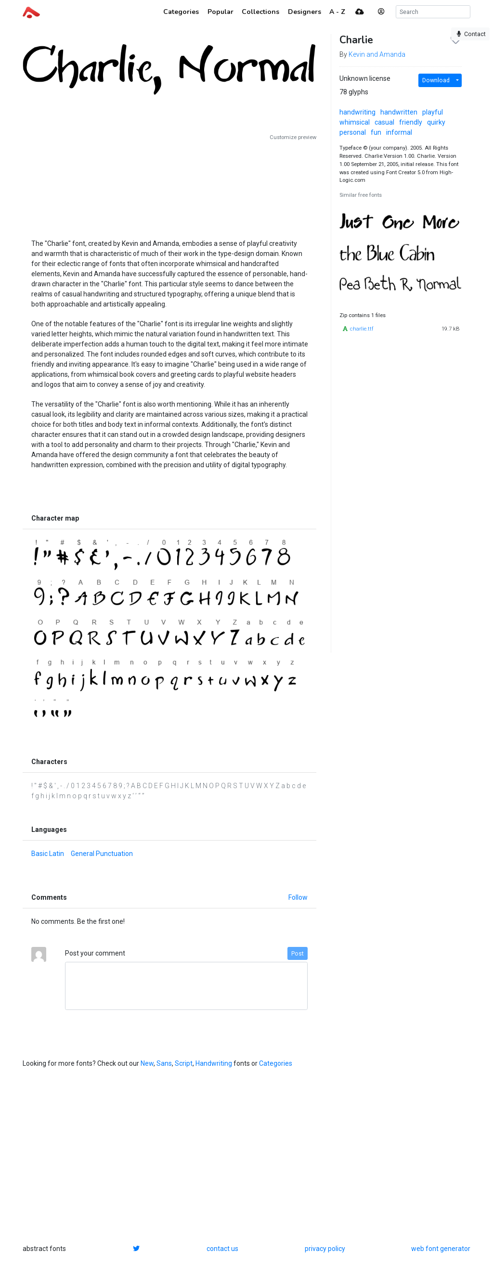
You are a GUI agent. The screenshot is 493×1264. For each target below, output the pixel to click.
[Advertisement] (169, 186)
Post (297, 953)
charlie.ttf (362, 329)
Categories (275, 1063)
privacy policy (325, 1248)
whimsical (354, 122)
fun (376, 132)
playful (432, 112)
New (147, 1063)
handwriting (357, 112)
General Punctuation (102, 853)
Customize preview (293, 137)
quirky (436, 122)
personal (352, 132)
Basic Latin (47, 853)
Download (436, 80)
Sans (164, 1063)
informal (399, 132)
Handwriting (213, 1063)
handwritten (398, 112)
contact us (222, 1248)
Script (184, 1063)
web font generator (440, 1248)
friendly (410, 122)
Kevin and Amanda (377, 54)
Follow (298, 897)
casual (384, 122)
